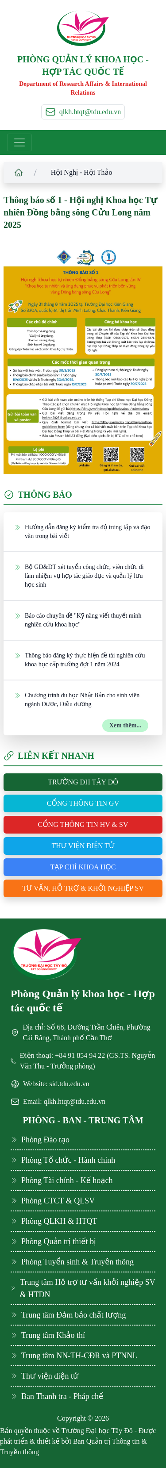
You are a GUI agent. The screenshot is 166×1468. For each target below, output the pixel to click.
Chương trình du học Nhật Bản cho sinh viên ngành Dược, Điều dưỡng (76, 699)
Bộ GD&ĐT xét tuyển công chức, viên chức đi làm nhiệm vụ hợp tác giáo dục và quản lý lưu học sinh (79, 575)
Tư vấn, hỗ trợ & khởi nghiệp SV (83, 888)
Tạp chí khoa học (83, 867)
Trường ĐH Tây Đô (83, 782)
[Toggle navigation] (19, 142)
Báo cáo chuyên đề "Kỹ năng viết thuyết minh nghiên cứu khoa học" (78, 619)
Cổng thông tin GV (83, 803)
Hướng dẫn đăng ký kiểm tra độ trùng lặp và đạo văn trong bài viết (82, 531)
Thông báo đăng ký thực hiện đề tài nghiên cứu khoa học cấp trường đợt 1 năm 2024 (79, 659)
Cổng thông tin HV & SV (83, 824)
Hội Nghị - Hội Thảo (81, 172)
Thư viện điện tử (82, 845)
